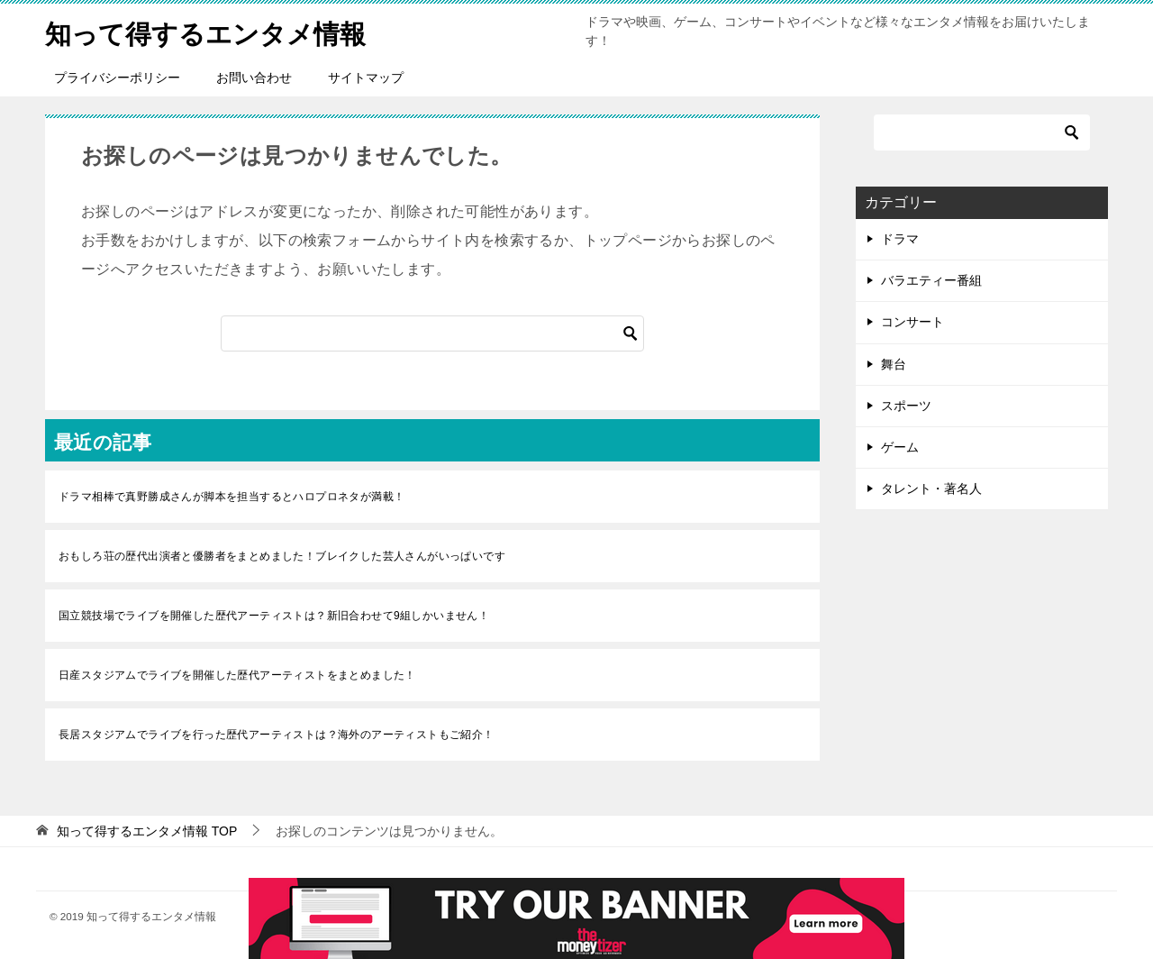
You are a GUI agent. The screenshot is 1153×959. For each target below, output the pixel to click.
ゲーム (900, 447)
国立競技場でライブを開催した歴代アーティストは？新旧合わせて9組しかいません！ (274, 615)
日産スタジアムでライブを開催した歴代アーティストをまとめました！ (237, 675)
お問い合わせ (254, 77)
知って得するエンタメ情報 (211, 31)
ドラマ (900, 239)
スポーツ (906, 405)
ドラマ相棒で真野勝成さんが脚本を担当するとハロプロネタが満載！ (231, 496)
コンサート (912, 322)
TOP (147, 831)
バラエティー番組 (931, 280)
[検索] (432, 333)
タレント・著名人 (931, 488)
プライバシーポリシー (117, 77)
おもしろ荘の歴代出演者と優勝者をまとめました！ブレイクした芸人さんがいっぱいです (282, 556)
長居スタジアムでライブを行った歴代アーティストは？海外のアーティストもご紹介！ (277, 734)
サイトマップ (366, 77)
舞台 (893, 364)
